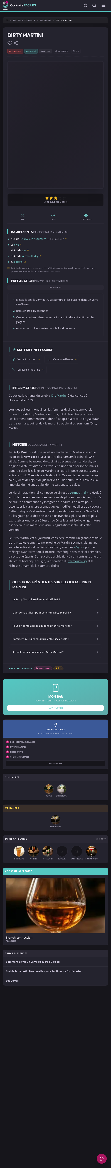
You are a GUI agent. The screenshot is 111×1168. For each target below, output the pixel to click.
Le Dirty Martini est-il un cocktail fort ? (55, 599)
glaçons (18, 261)
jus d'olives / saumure (33, 239)
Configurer (55, 707)
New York (46, 51)
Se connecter (55, 763)
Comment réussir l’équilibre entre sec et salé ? (55, 639)
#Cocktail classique (21, 668)
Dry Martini (58, 396)
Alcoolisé (45, 20)
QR (76, 51)
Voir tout (101, 839)
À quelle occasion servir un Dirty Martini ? (55, 652)
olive (16, 244)
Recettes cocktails (24, 20)
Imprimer (61, 51)
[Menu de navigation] (103, 5)
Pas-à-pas (55, 287)
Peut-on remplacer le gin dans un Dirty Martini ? (55, 625)
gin (24, 250)
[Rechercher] (94, 5)
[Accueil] (7, 20)
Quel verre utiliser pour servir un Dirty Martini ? (55, 612)
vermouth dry (30, 256)
